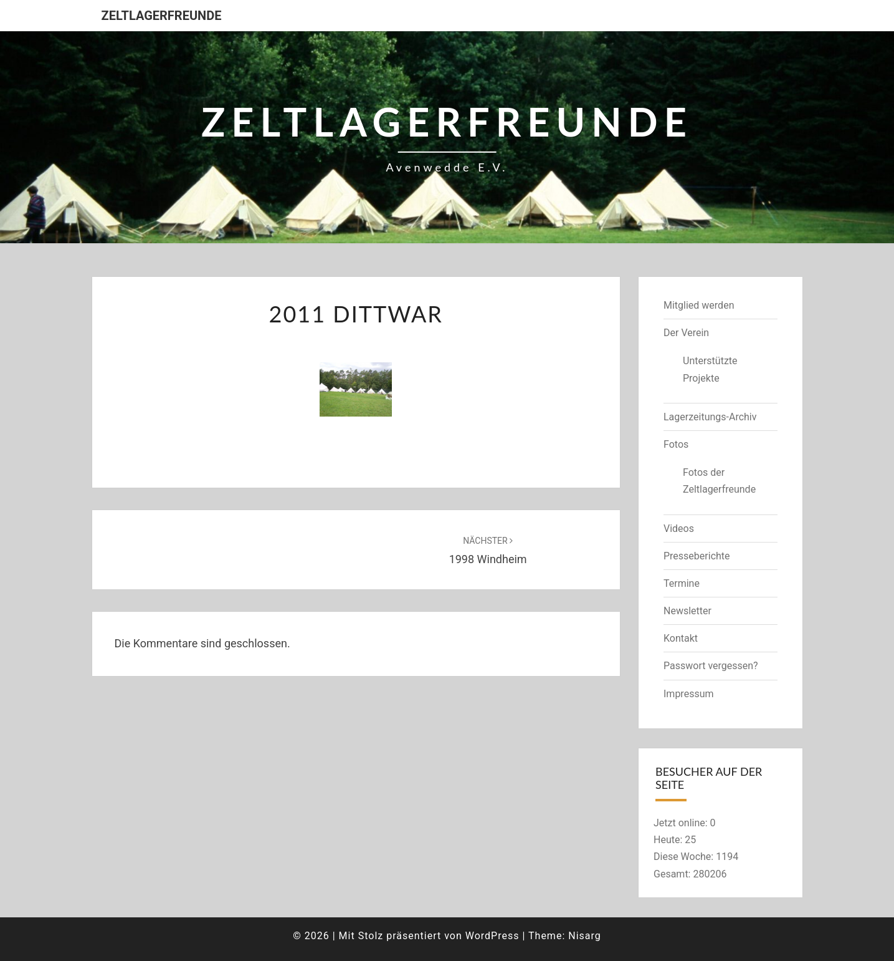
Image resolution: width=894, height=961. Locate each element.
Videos (678, 528)
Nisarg (584, 936)
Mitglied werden (698, 305)
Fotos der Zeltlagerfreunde (719, 480)
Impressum (688, 694)
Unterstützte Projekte (710, 369)
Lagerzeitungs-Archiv (710, 417)
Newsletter (687, 611)
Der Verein (686, 333)
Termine (681, 583)
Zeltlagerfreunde (162, 15)
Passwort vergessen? (710, 666)
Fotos (675, 444)
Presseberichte (696, 556)
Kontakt (680, 638)
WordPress (492, 936)
